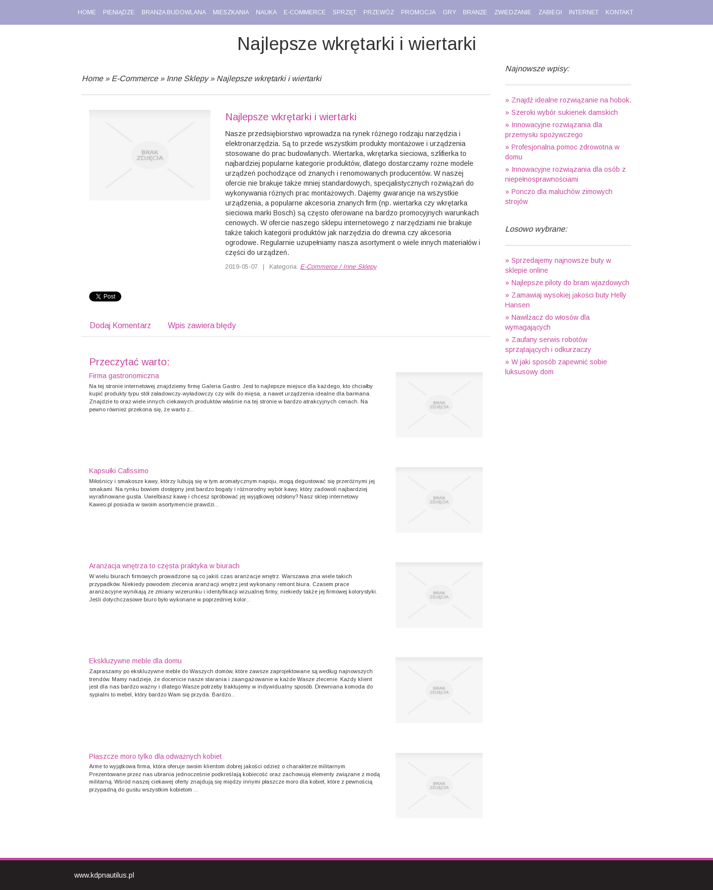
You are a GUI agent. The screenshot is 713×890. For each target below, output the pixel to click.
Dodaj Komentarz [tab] (120, 325)
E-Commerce (134, 78)
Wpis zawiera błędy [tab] (202, 325)
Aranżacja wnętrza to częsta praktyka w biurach (164, 566)
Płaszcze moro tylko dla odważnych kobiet (155, 756)
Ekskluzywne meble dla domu (135, 661)
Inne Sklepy (187, 78)
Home (92, 78)
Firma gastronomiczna (124, 376)
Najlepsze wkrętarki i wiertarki (268, 78)
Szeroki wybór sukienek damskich (564, 112)
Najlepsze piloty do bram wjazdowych (570, 283)
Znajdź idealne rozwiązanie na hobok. (571, 100)
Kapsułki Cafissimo (119, 471)
